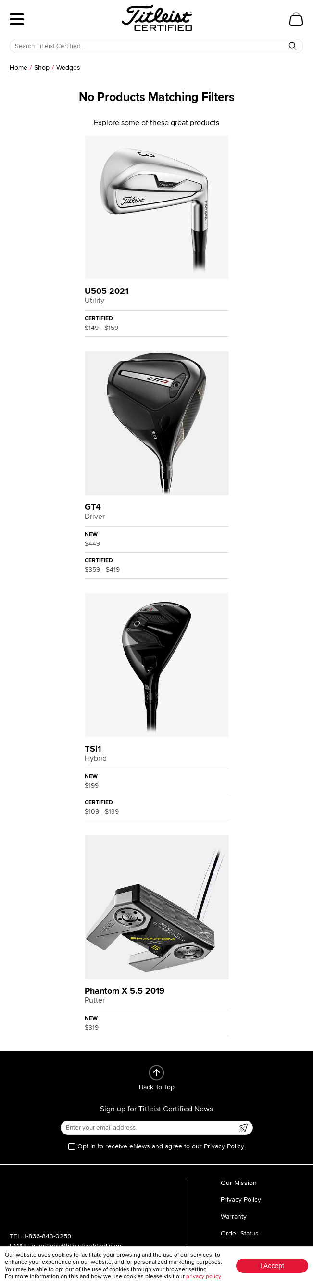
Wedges (68, 67)
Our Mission (239, 1183)
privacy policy (203, 1276)
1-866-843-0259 (47, 1236)
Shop (42, 67)
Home (18, 67)
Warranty (234, 1216)
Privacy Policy (241, 1200)
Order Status (240, 1233)
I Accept (272, 1266)
